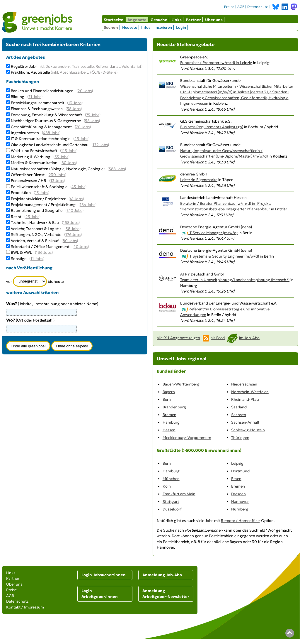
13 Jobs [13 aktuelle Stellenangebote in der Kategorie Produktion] (41, 192)
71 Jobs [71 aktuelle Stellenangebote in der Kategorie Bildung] (34, 96)
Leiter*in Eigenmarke (198, 179)
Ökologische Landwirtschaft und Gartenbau (49, 144)
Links (176, 19)
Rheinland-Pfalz (245, 399)
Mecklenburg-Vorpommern (187, 437)
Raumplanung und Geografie (36, 210)
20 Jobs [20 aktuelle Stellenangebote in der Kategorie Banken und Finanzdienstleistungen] (85, 90)
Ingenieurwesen (25, 132)
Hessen (169, 429)
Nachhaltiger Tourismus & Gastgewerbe (46, 120)
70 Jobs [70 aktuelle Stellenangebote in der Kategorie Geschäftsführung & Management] (83, 126)
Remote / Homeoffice (240, 520)
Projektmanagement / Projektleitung (43, 204)
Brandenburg (174, 407)
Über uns (214, 19)
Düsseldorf (172, 509)
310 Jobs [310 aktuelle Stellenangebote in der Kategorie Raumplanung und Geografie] (74, 210)
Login (181, 27)
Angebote (136, 19)
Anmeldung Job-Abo (162, 574)
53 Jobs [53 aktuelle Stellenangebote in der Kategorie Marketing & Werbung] (61, 156)
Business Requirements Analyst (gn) (211, 126)
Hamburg (171, 422)
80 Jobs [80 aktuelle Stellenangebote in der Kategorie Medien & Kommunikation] (69, 162)
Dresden (238, 493)
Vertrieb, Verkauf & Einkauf (35, 240)
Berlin (168, 399)
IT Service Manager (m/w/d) (213, 232)
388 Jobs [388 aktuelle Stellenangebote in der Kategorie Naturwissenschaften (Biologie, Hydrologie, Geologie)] (117, 168)
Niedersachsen (244, 384)
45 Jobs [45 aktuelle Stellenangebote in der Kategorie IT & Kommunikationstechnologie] (81, 138)
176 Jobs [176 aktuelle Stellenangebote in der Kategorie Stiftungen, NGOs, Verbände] (73, 234)
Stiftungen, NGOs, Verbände (36, 234)
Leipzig (237, 463)
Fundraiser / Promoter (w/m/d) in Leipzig (216, 62)
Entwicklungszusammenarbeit (37, 102)
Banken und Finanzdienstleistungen (42, 90)
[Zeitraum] (30, 281)
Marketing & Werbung (30, 156)
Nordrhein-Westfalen (250, 391)
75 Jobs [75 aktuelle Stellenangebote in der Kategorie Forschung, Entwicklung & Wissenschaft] (92, 114)
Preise (229, 7)
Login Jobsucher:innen (103, 574)
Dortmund (240, 471)
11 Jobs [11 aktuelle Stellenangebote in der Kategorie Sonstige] (36, 258)
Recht (16, 216)
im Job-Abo (249, 337)
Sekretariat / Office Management (40, 246)
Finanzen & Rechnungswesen (37, 108)
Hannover (240, 501)
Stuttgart (171, 501)
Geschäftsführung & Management (41, 126)
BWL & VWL (21, 252)
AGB (240, 7)
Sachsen (238, 414)
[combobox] (41, 328)
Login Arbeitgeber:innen (99, 593)
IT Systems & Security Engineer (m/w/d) (223, 256)
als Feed (218, 337)
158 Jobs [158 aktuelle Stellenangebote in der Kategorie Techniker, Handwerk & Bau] (71, 222)
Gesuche (159, 19)
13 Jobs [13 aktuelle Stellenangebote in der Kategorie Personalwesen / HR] (57, 180)
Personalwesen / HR (28, 180)
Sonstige (18, 258)
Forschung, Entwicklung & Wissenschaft (46, 114)
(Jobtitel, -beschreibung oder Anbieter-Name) (52, 303)
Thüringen (240, 437)
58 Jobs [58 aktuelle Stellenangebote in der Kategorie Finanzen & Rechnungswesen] (74, 108)
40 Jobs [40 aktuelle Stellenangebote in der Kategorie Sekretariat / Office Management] (81, 246)
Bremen (169, 414)
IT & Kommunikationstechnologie (40, 138)
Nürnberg (239, 509)
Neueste (129, 27)
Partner (193, 19)
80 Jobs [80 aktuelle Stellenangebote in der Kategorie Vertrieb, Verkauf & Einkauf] (70, 240)
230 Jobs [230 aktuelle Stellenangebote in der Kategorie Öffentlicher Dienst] (57, 174)
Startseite (113, 19)
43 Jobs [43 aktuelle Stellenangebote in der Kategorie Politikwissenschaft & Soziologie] (78, 186)
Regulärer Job (76, 66)
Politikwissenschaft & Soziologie (39, 186)
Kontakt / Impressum (25, 607)
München (171, 478)
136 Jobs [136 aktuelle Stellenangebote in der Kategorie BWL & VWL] (44, 252)
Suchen (111, 27)
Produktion (21, 192)
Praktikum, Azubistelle (64, 72)
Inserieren (163, 27)
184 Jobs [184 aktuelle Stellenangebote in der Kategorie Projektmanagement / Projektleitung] (87, 204)
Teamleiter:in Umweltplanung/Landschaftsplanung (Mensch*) (234, 279)
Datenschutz (257, 7)
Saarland (239, 407)
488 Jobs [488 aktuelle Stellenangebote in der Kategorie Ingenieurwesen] (51, 132)
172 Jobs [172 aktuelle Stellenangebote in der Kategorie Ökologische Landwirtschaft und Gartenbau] (100, 144)
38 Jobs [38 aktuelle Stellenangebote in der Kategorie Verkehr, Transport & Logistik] (72, 228)
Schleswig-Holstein (248, 429)
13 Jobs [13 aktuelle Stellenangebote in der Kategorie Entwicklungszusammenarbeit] (74, 102)
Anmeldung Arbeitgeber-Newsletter (165, 593)
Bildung (17, 96)
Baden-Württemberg (181, 384)
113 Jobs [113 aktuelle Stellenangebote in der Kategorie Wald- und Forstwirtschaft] (68, 150)
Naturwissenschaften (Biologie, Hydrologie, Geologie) (58, 168)
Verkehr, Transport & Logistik (36, 228)
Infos (145, 27)
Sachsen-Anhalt (245, 422)
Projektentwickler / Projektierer (38, 198)
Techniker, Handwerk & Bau (35, 222)
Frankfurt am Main (179, 493)
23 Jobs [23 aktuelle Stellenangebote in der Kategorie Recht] (32, 216)
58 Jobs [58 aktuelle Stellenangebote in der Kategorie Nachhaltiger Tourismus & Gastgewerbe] (92, 120)
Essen (236, 478)
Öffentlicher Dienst (28, 174)
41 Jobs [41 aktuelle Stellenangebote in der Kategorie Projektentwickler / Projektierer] (76, 198)
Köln (167, 486)
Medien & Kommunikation (34, 162)
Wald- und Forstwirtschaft (34, 150)
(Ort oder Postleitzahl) (30, 320)
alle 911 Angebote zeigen (178, 337)
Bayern (169, 391)
